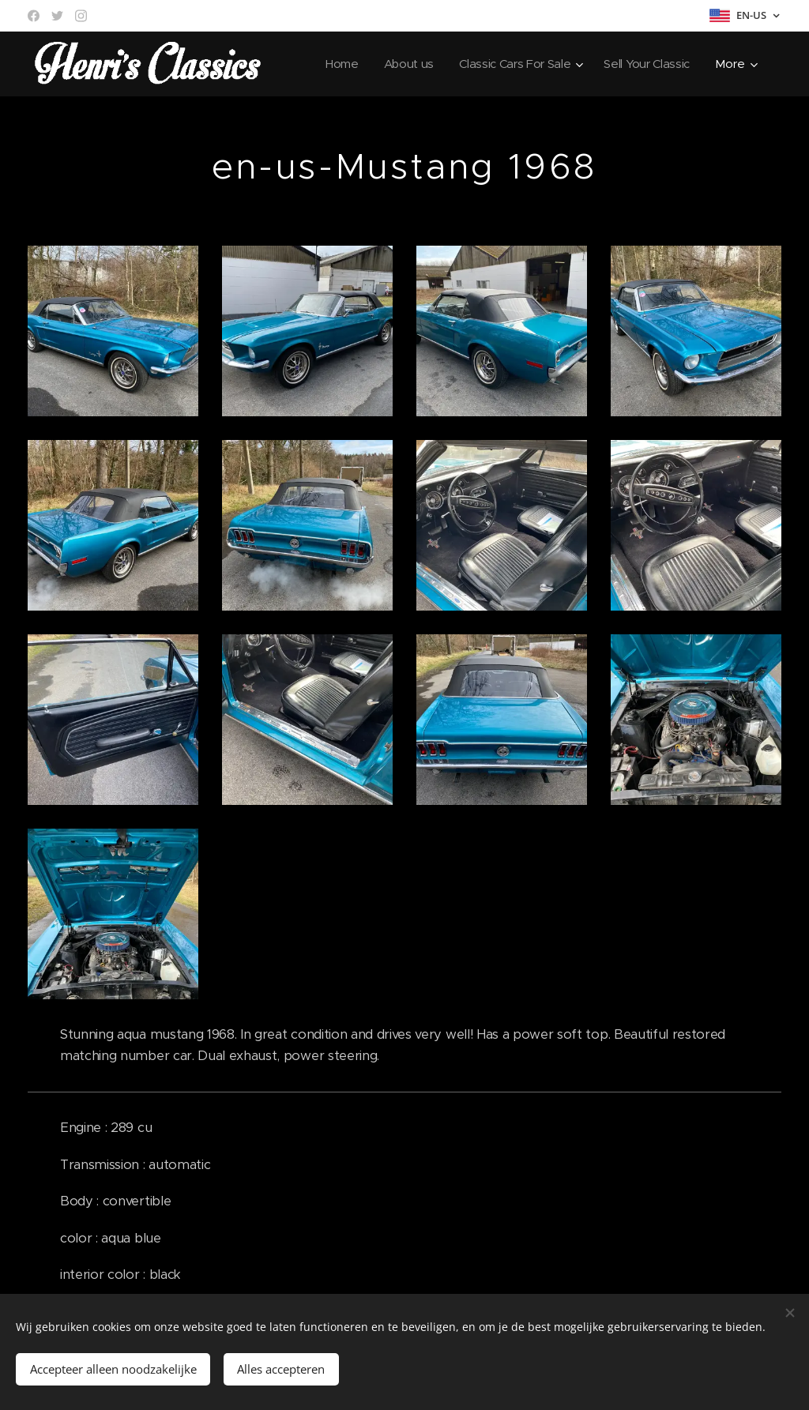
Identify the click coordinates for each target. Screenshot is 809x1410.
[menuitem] (334, 64)
